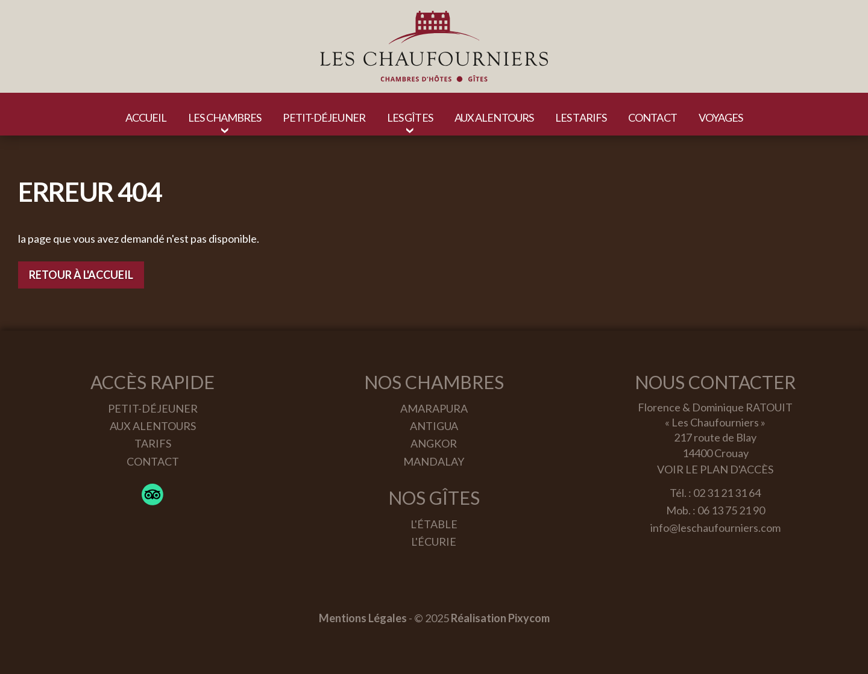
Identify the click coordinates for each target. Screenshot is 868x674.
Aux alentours (153, 425)
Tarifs (152, 443)
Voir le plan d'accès (715, 469)
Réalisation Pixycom (500, 618)
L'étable (434, 524)
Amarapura (434, 408)
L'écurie (433, 541)
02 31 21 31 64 (727, 492)
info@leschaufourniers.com (715, 527)
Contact (153, 461)
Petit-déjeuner (153, 408)
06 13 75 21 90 (731, 510)
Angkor (433, 443)
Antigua (434, 425)
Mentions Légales (363, 618)
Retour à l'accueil (81, 274)
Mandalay (433, 461)
